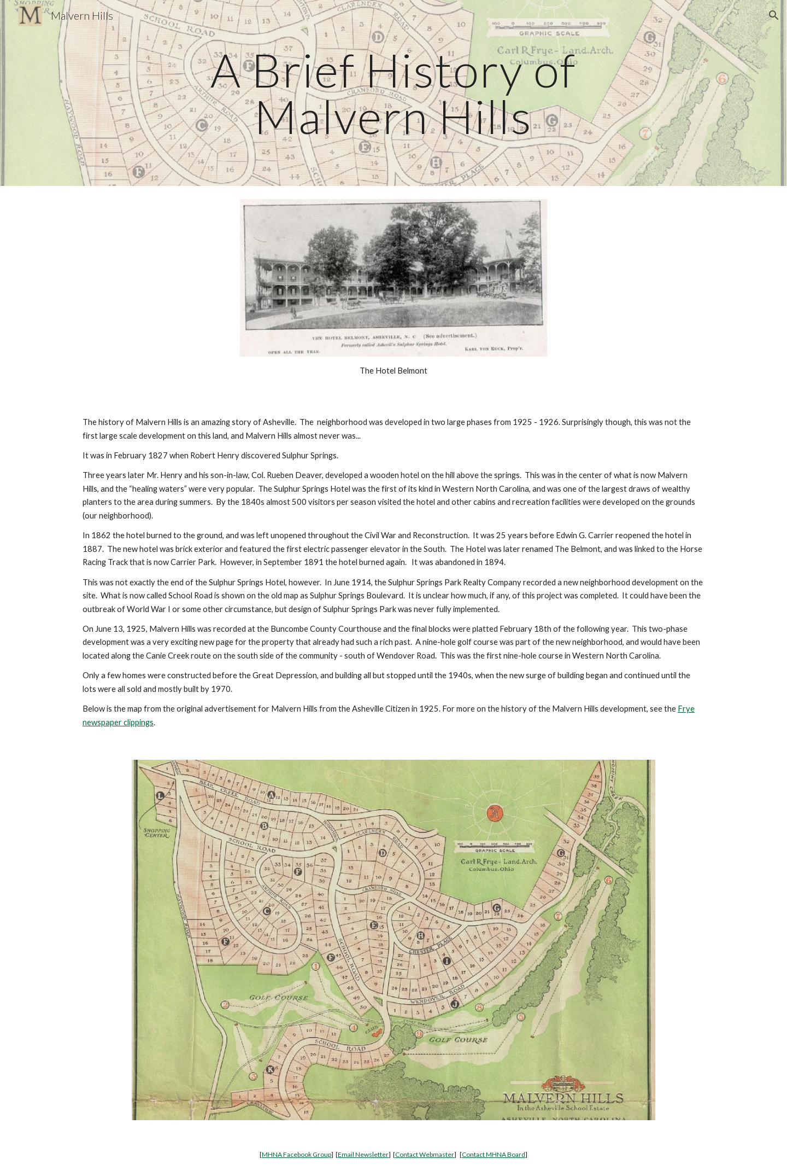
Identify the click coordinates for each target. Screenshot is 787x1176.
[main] (393, 93)
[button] (774, 15)
